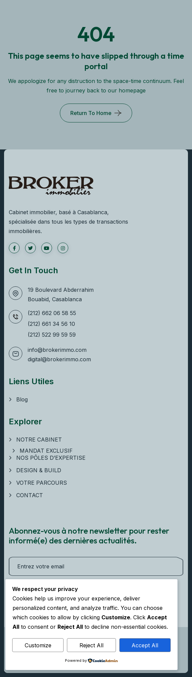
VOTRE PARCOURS (41, 482)
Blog (22, 399)
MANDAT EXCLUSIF (46, 450)
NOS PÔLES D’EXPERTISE (51, 457)
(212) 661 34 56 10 (51, 323)
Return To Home (91, 113)
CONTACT (29, 495)
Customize (38, 645)
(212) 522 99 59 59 (52, 334)
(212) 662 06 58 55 (52, 313)
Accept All (144, 645)
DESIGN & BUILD (38, 470)
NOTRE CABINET (39, 439)
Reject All (91, 645)
